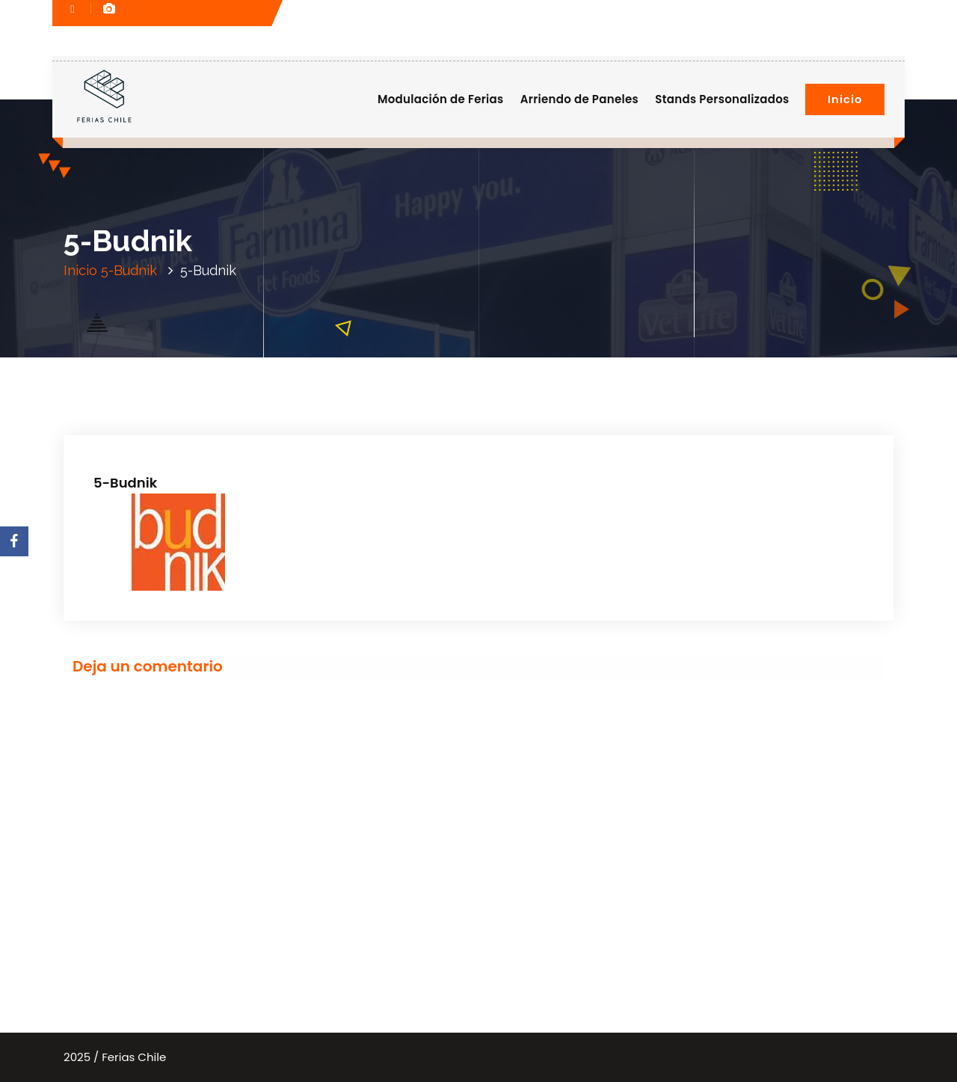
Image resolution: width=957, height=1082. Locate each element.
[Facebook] (14, 541)
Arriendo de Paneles (579, 99)
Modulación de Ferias (441, 99)
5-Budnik (129, 270)
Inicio (845, 99)
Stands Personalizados (722, 99)
